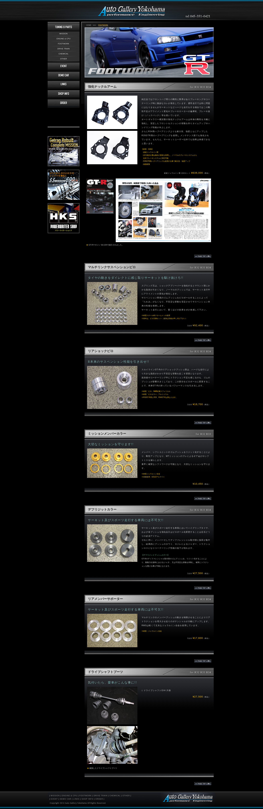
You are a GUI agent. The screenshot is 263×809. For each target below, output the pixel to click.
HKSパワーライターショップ (64, 218)
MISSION (64, 34)
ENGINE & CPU (64, 39)
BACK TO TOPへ (202, 256)
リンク (64, 85)
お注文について (64, 103)
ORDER (99, 799)
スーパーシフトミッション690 (64, 185)
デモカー (64, 76)
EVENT (54, 799)
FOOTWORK (63, 44)
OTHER (63, 59)
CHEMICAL (63, 54)
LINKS (76, 799)
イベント (64, 66)
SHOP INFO (87, 799)
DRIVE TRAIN (63, 49)
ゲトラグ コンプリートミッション (64, 151)
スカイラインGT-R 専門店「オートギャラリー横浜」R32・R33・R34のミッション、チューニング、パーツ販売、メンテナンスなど (131, 9)
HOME (88, 25)
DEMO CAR (65, 799)
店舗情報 (64, 94)
